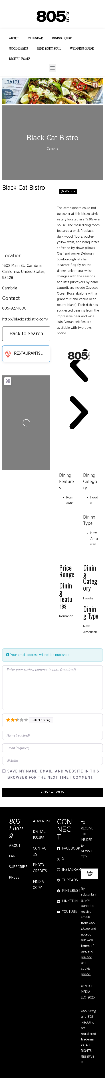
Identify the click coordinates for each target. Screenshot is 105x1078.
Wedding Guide (82, 48)
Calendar (35, 38)
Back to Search (26, 333)
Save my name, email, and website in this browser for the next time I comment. (53, 774)
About (14, 38)
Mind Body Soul (49, 48)
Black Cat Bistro (23, 188)
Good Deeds (18, 48)
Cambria (9, 288)
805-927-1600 (14, 308)
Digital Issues (19, 59)
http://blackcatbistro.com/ (25, 318)
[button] (52, 68)
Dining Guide (62, 38)
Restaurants (21, 354)
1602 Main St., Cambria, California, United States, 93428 (23, 272)
